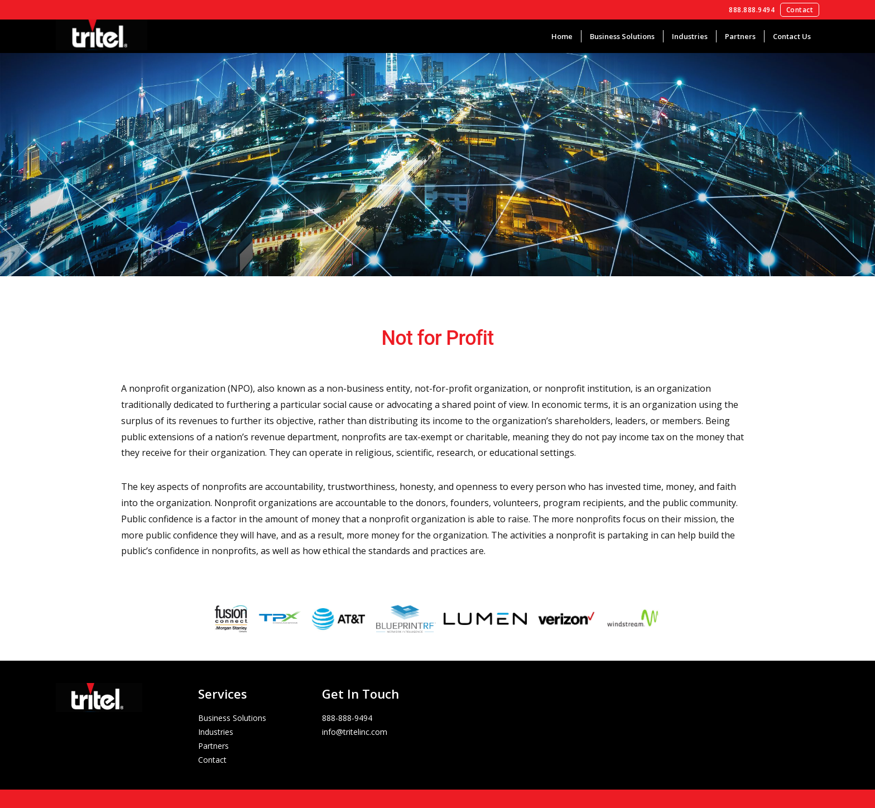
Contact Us (792, 36)
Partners (740, 36)
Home (562, 36)
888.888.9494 (752, 10)
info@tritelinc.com (354, 732)
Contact (800, 10)
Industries (690, 36)
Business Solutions (622, 36)
